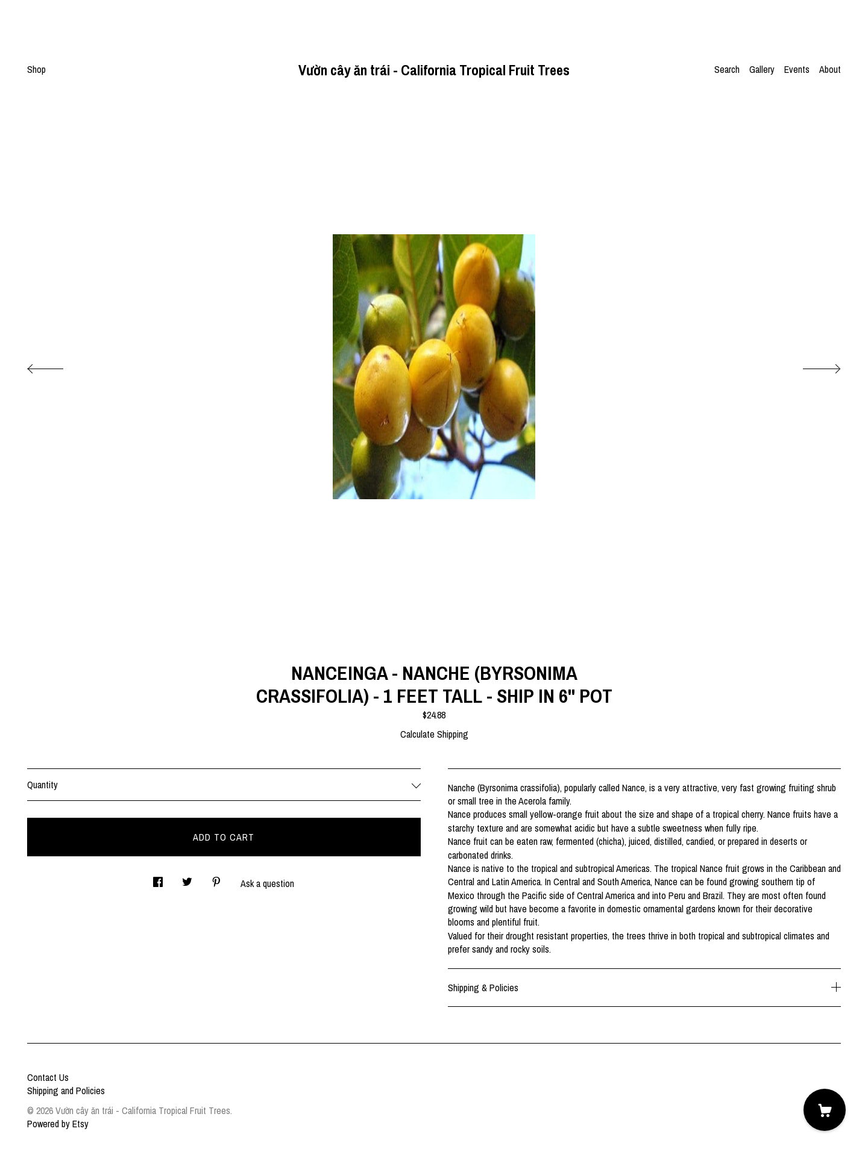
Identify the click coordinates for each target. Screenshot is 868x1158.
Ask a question (267, 883)
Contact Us (48, 1077)
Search (727, 69)
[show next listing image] (811, 365)
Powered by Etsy (58, 1123)
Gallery (762, 69)
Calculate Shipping (434, 734)
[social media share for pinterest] (216, 878)
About (830, 69)
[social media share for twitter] (187, 878)
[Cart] (825, 1110)
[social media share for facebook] (158, 878)
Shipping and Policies (66, 1090)
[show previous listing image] (57, 365)
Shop (36, 69)
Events (797, 69)
